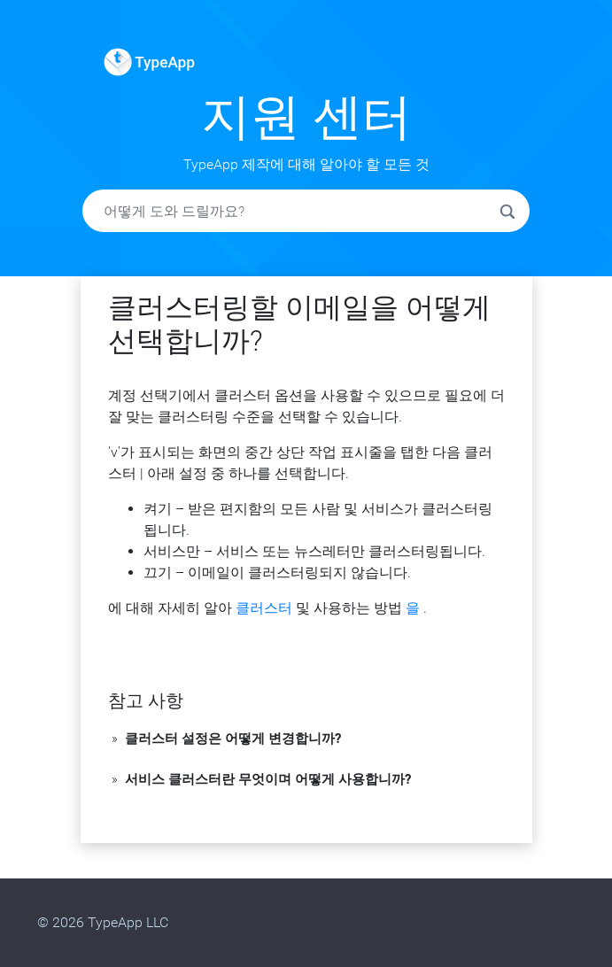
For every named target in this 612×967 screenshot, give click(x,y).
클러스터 (264, 608)
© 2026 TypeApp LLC (102, 922)
